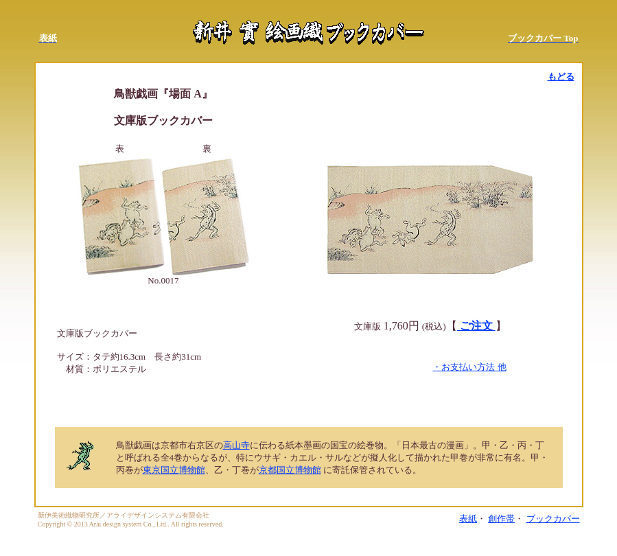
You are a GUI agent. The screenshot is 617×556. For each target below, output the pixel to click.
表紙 (468, 518)
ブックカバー (553, 518)
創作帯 (501, 518)
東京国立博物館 (174, 470)
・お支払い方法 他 (469, 367)
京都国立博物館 (290, 470)
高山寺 (236, 445)
